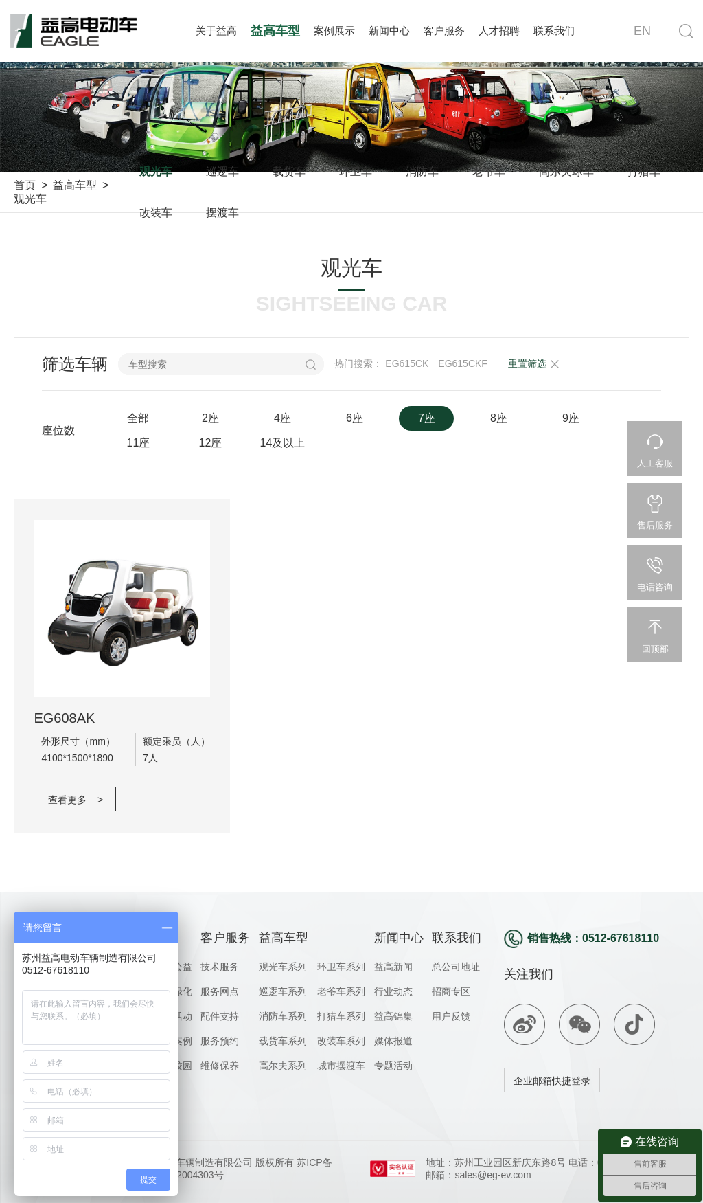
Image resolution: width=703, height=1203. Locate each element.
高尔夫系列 (283, 1065)
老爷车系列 (341, 991)
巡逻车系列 (283, 991)
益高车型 (275, 31)
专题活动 (393, 1065)
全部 (138, 418)
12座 (210, 443)
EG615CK (406, 363)
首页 (25, 185)
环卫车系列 (341, 966)
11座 (138, 443)
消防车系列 (283, 1016)
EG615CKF (462, 363)
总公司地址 (456, 966)
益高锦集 (393, 1016)
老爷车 (488, 171)
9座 (570, 418)
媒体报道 (393, 1040)
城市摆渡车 (341, 1065)
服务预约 (219, 1040)
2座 (210, 418)
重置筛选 (527, 363)
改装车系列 (341, 1040)
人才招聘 (499, 30)
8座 (498, 418)
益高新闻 (393, 966)
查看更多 (75, 799)
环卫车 (355, 171)
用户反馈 (451, 1016)
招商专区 (451, 991)
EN (642, 31)
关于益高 (216, 30)
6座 (354, 418)
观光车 (30, 199)
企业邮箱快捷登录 (552, 1080)
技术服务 (219, 966)
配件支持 (219, 1016)
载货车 (289, 171)
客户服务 (444, 30)
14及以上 (283, 443)
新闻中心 (389, 30)
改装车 (155, 212)
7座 (426, 418)
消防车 (422, 171)
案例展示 (334, 30)
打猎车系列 (341, 1016)
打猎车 (643, 171)
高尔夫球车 (566, 171)
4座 (282, 418)
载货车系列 (283, 1040)
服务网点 (219, 991)
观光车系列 (283, 966)
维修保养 (219, 1065)
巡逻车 (222, 171)
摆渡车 (222, 212)
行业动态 (393, 991)
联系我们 (554, 30)
